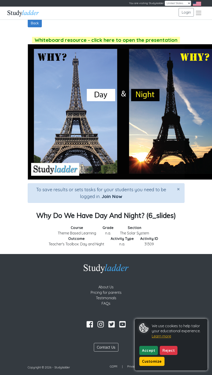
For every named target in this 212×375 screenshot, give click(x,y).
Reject (168, 350)
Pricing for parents (106, 292)
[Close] (178, 189)
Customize (152, 361)
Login (186, 12)
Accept (148, 350)
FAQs (106, 303)
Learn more (161, 336)
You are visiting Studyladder (146, 3)
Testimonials (106, 298)
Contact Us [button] (106, 347)
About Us (106, 287)
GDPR (113, 366)
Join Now (112, 196)
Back (35, 23)
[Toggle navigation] (198, 13)
